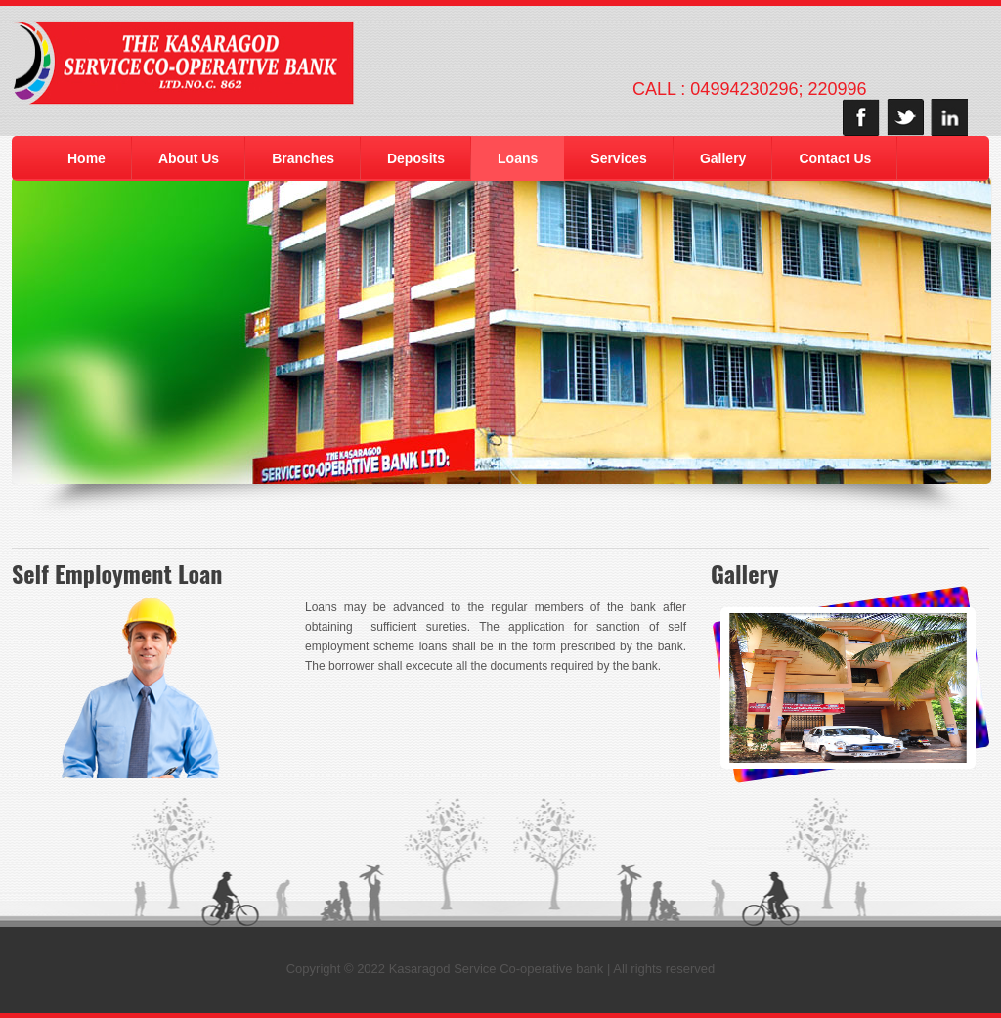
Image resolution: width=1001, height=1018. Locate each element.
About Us (188, 158)
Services (618, 158)
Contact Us (835, 158)
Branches (303, 158)
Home (86, 158)
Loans (518, 158)
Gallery (723, 158)
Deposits (416, 158)
